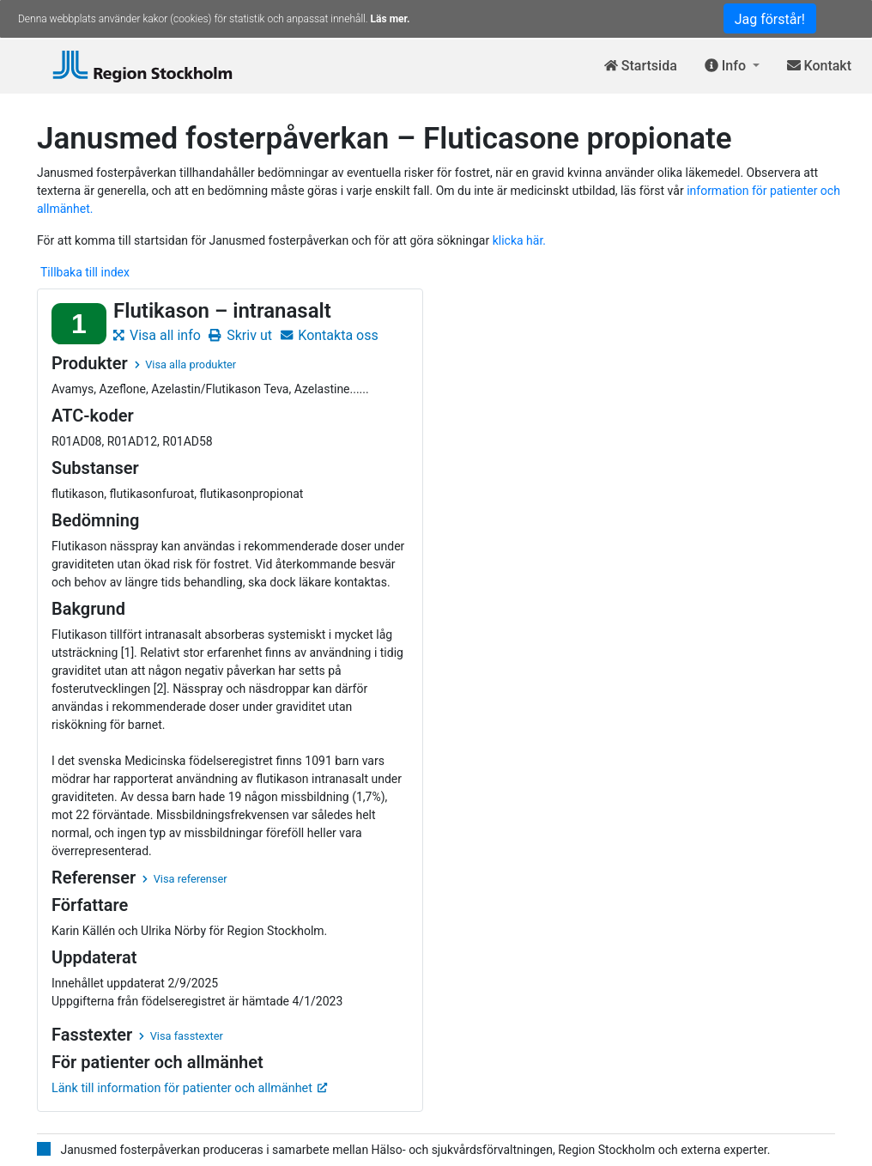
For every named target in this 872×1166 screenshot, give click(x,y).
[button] (732, 66)
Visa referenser (184, 878)
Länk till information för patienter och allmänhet (189, 1088)
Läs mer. (390, 19)
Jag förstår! (770, 19)
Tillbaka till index (85, 272)
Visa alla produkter (185, 364)
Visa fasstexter (181, 1035)
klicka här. (519, 240)
